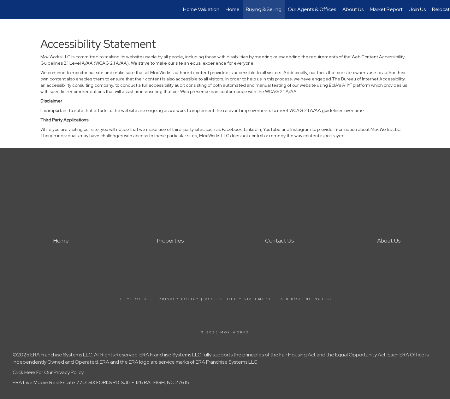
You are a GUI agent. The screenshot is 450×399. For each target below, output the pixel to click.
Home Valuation (201, 9)
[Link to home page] (8, 9)
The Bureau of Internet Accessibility (368, 79)
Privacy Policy (179, 299)
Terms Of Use (135, 299)
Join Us (417, 9)
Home (233, 9)
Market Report (386, 9)
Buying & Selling (263, 9)
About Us (353, 9)
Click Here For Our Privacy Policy (48, 372)
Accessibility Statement (238, 299)
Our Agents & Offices (312, 9)
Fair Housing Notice (305, 299)
